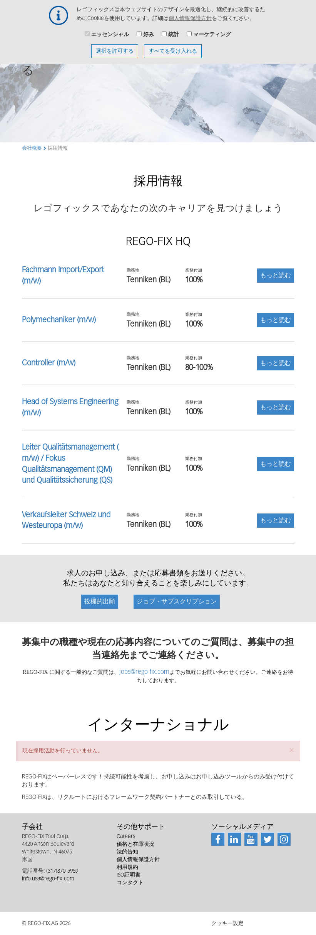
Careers (126, 836)
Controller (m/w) (48, 363)
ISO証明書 (128, 875)
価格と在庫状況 (135, 844)
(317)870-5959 (62, 871)
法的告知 (127, 852)
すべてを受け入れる (173, 47)
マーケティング (212, 30)
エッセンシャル (110, 30)
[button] (291, 750)
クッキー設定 (227, 923)
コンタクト (130, 882)
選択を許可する (115, 47)
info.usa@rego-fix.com (48, 879)
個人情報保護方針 (190, 14)
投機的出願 (99, 602)
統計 (173, 30)
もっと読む (275, 276)
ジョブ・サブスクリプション (177, 602)
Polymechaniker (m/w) (59, 320)
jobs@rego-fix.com (144, 672)
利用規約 (127, 867)
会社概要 (32, 148)
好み (148, 30)
